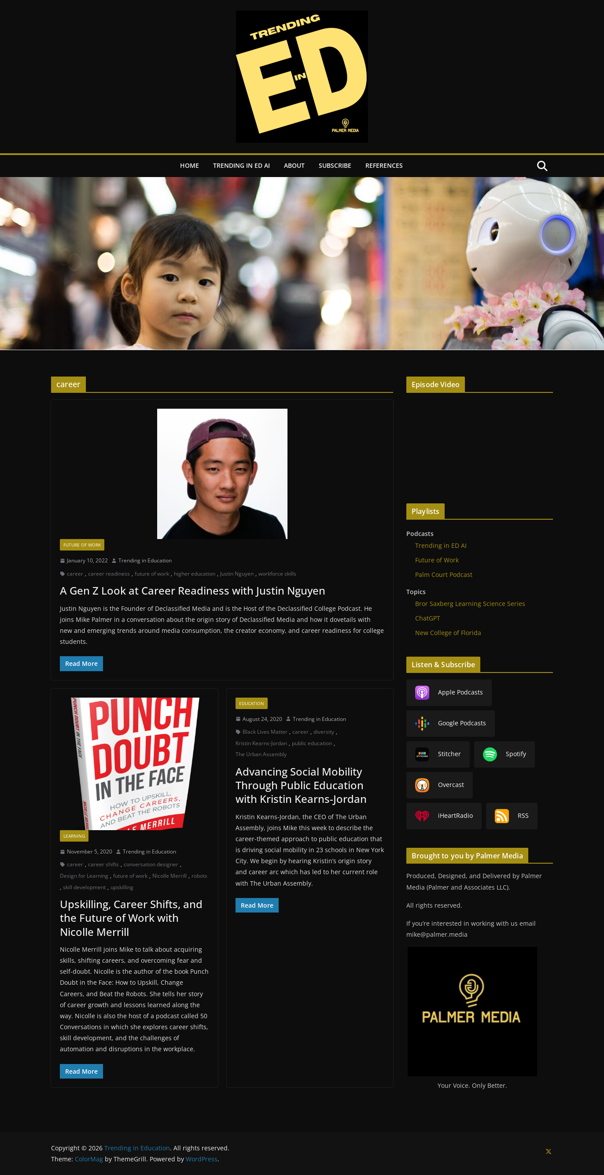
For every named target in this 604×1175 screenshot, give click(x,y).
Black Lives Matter (265, 731)
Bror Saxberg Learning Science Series (470, 603)
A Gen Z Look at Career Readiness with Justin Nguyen (192, 590)
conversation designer (151, 864)
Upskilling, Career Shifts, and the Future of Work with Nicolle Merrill (131, 918)
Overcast (439, 785)
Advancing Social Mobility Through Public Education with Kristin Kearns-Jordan (301, 785)
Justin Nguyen (237, 573)
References (384, 165)
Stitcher (438, 754)
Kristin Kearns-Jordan (261, 743)
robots (199, 875)
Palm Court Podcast (443, 574)
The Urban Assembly (261, 754)
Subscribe (335, 165)
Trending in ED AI (241, 165)
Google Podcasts (450, 724)
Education (251, 703)
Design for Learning (84, 875)
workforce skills (277, 573)
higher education (194, 573)
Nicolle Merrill (169, 875)
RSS (512, 816)
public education (312, 743)
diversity (323, 731)
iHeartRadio (444, 816)
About (294, 165)
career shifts (103, 864)
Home (189, 165)
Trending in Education (145, 560)
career (75, 573)
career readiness (109, 573)
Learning (74, 836)
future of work (152, 573)
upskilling (121, 887)
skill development (84, 887)
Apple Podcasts (449, 693)
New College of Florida (448, 632)
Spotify (504, 754)
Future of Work (82, 545)
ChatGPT (427, 618)
